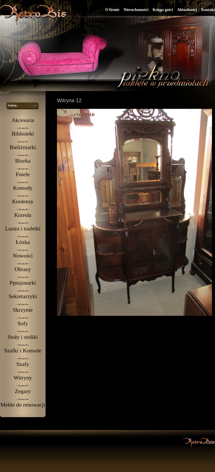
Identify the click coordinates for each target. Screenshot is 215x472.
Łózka (23, 242)
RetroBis (34, 15)
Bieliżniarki (23, 147)
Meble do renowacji (22, 405)
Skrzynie (23, 310)
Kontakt (208, 10)
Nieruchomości (136, 10)
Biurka (22, 161)
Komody (23, 188)
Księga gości (162, 10)
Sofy (22, 323)
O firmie (112, 10)
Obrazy (23, 269)
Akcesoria (22, 120)
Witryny (23, 378)
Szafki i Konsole (22, 350)
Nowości (23, 256)
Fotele (23, 174)
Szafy (22, 364)
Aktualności (187, 10)
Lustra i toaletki (23, 228)
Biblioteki (23, 134)
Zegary (23, 391)
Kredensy (23, 201)
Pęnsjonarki (23, 283)
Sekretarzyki (23, 296)
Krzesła (22, 215)
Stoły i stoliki (23, 337)
